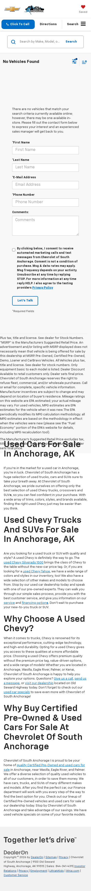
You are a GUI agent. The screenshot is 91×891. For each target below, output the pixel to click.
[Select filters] (74, 62)
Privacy (63, 857)
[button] (18, 24)
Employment (38, 870)
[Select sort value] (83, 62)
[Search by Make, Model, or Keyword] (40, 42)
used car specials (17, 692)
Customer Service (16, 875)
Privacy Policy (42, 287)
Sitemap (51, 857)
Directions (48, 24)
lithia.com (72, 870)
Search (71, 41)
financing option (35, 603)
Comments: (20, 212)
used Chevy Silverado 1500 (23, 562)
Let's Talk (25, 300)
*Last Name (20, 160)
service (9, 603)
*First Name (21, 142)
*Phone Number (23, 195)
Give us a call (63, 678)
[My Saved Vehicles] (83, 9)
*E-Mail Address (24, 177)
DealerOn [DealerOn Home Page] (37, 857)
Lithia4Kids (56, 870)
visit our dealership (39, 683)
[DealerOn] (16, 852)
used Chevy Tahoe (36, 571)
